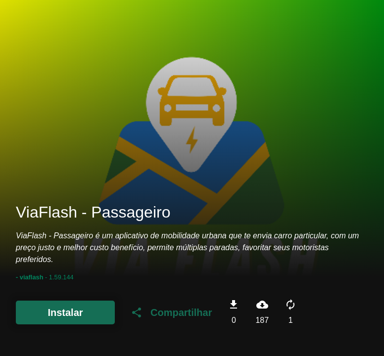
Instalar (65, 312)
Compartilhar (171, 312)
